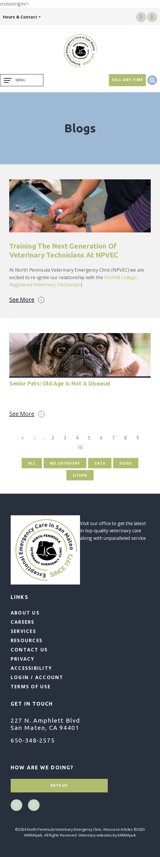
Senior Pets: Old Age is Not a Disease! (60, 383)
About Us (25, 613)
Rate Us (59, 785)
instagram (152, 17)
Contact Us (29, 649)
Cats (99, 463)
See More (26, 299)
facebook (141, 17)
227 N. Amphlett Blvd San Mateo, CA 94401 (45, 724)
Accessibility (31, 668)
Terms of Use (31, 686)
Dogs (126, 463)
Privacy (23, 659)
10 (81, 448)
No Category (65, 463)
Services (23, 631)
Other (80, 475)
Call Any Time (127, 79)
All (32, 463)
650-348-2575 (33, 740)
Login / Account (37, 677)
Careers (23, 622)
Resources (26, 640)
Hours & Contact (20, 17)
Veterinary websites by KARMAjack (107, 835)
